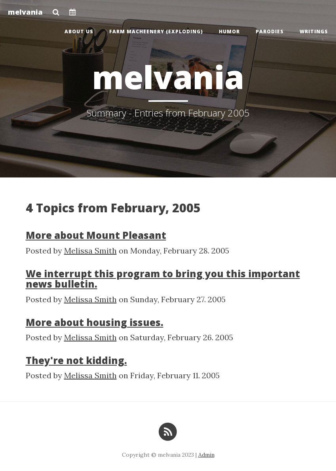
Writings (314, 31)
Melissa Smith (90, 251)
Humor (229, 31)
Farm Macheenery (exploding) (156, 31)
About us (79, 31)
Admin (206, 454)
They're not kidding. (76, 360)
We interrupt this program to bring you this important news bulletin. (163, 278)
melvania (25, 12)
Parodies (270, 31)
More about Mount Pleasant (96, 235)
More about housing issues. (94, 322)
